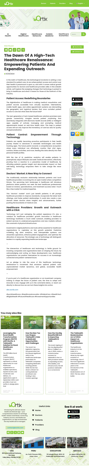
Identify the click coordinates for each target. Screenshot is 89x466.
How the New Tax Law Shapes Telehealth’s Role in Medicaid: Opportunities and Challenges (33, 338)
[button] (6, 50)
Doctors (43, 3)
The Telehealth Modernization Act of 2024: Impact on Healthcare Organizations (76, 338)
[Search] (83, 34)
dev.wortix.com (12, 290)
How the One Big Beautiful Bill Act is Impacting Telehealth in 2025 (55, 337)
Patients (52, 3)
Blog (70, 3)
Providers (62, 3)
